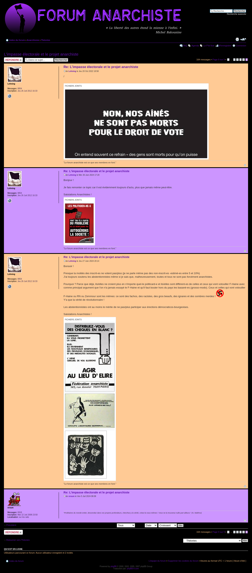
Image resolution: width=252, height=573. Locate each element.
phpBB (114, 566)
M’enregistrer (225, 45)
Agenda (195, 45)
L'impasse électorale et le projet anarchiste (41, 54)
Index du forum (17, 40)
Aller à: (178, 540)
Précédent (11, 525)
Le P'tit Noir (209, 45)
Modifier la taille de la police (243, 39)
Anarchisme (33, 40)
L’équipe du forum (157, 561)
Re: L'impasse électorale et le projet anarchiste (101, 67)
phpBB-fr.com (133, 568)
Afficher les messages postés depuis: (107, 525)
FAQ (185, 45)
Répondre (13, 59)
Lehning (72, 71)
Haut (245, 165)
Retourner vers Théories (18, 540)
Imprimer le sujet (237, 39)
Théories (45, 40)
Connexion (241, 45)
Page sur (218, 59)
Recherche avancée (236, 14)
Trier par (146, 525)
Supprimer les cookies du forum (183, 561)
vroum (72, 496)
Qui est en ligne (13, 549)
